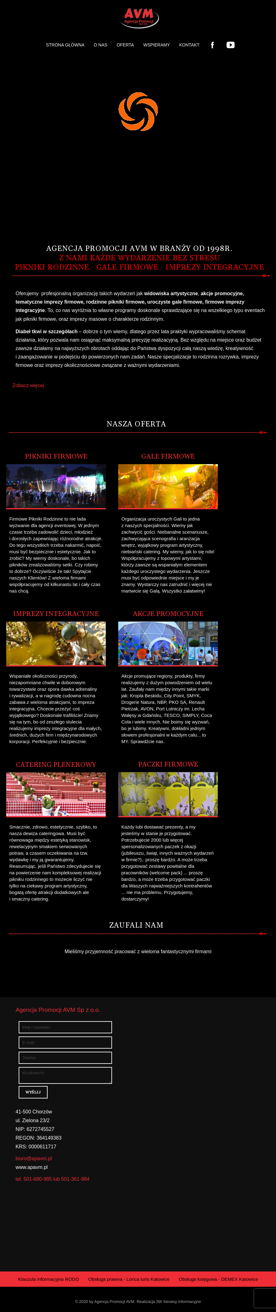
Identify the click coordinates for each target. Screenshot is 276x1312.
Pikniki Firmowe (56, 456)
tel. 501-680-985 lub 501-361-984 (53, 1181)
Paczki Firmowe (168, 764)
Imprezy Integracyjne (56, 614)
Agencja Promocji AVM (114, 1303)
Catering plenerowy (56, 765)
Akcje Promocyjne (168, 614)
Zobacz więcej (28, 385)
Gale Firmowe (168, 456)
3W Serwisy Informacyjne (178, 1303)
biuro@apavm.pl (34, 1160)
